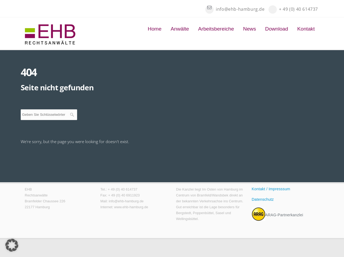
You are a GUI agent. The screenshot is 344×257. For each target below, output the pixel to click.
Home (155, 29)
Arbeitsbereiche (216, 29)
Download (276, 29)
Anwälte (180, 29)
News (249, 29)
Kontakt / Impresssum (271, 189)
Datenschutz (263, 199)
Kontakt (306, 29)
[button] (12, 245)
